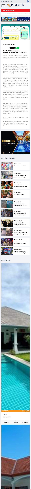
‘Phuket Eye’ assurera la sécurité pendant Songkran (17, 13)
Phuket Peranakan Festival (21, 165)
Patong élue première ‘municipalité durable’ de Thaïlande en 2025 (21, 222)
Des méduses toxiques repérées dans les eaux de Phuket (21, 203)
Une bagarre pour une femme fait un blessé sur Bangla (21, 241)
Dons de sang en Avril (21, 193)
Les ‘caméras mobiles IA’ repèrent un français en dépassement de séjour (21, 213)
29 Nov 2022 (6, 44)
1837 (13, 44)
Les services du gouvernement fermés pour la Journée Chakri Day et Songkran (21, 184)
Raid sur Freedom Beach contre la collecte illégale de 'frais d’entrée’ (21, 251)
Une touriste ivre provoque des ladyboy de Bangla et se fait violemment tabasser (21, 232)
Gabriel (5, 414)
